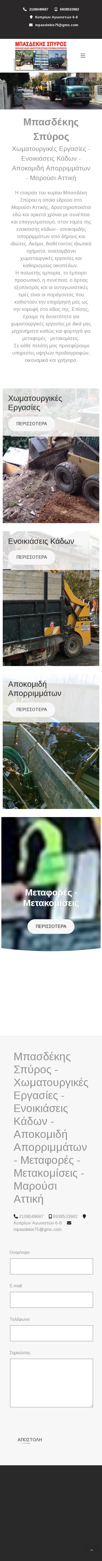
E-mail (16, 1286)
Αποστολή (30, 1418)
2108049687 (38, 9)
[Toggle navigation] (83, 56)
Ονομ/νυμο (20, 1252)
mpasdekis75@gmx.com (56, 25)
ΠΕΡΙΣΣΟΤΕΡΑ (31, 423)
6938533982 (69, 9)
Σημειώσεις (20, 1352)
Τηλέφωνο (20, 1319)
